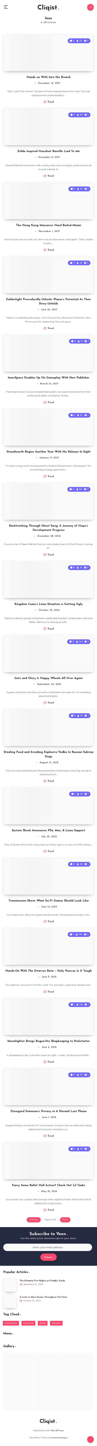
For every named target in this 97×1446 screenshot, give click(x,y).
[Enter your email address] (47, 1247)
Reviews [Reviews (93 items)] (56, 1323)
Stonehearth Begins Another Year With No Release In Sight (49, 451)
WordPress (57, 1430)
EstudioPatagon (59, 1437)
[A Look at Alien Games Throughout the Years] (9, 1301)
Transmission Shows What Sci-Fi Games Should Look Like (49, 900)
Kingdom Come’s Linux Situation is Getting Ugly (48, 604)
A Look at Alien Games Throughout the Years (43, 1297)
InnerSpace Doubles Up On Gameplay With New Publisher (48, 377)
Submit (48, 1257)
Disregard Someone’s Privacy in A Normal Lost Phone (48, 1111)
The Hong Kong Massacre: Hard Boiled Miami (48, 225)
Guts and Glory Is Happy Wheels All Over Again (48, 678)
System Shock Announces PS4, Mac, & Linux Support (48, 830)
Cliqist (48, 8)
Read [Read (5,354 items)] (43, 1323)
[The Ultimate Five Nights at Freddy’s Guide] (9, 1285)
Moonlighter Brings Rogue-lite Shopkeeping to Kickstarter (48, 1041)
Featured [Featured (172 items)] (28, 1323)
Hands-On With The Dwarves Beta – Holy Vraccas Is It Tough (48, 970)
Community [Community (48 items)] (11, 1323)
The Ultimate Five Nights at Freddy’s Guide (42, 1281)
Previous (33, 1220)
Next (65, 1220)
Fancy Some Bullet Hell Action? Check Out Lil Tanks (48, 1185)
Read (51, 102)
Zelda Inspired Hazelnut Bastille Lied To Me (48, 151)
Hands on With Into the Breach (49, 77)
